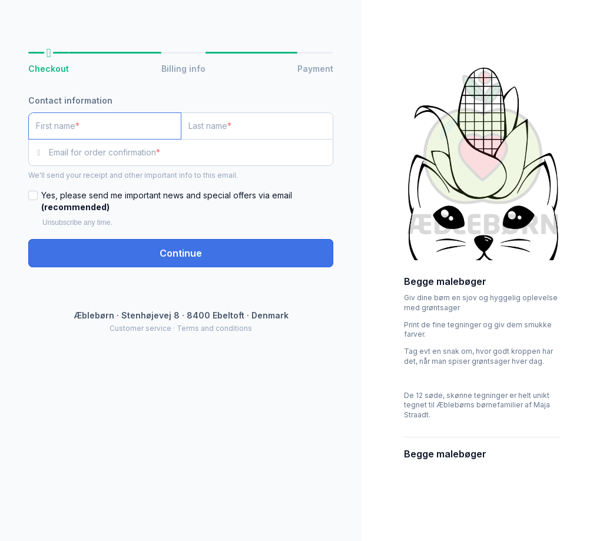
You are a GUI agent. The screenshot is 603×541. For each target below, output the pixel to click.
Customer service (140, 328)
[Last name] (257, 126)
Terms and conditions (214, 328)
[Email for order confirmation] (191, 152)
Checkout (48, 69)
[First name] (105, 126)
